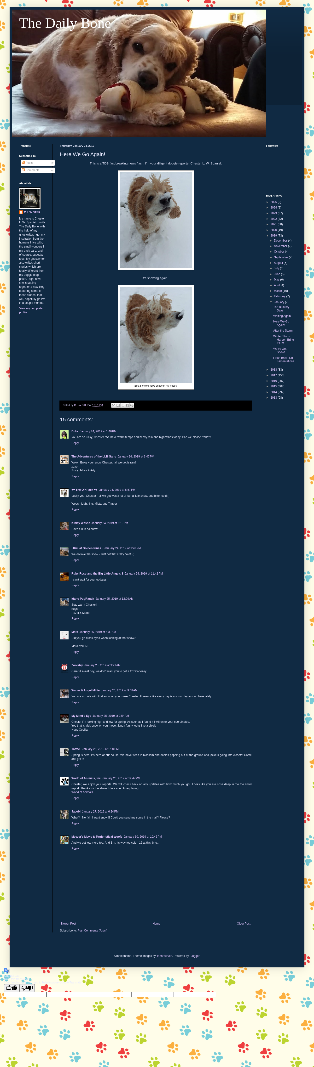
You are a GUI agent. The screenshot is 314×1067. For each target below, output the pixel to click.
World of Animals (82, 792)
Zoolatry (77, 665)
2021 (274, 224)
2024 (274, 207)
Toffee (76, 749)
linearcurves (164, 956)
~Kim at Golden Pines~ (87, 548)
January (279, 302)
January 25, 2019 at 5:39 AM (98, 632)
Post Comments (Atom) (92, 930)
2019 (274, 235)
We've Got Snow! (279, 350)
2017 (274, 375)
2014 (274, 392)
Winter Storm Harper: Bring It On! (283, 340)
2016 (274, 381)
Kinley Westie (80, 523)
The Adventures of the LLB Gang (93, 456)
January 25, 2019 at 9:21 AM (102, 665)
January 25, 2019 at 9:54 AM (111, 715)
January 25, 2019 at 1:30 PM (100, 749)
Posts (27, 162)
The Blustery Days (281, 308)
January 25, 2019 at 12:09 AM (115, 598)
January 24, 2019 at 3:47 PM (136, 456)
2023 (274, 213)
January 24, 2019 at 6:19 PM (110, 523)
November (281, 246)
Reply (75, 443)
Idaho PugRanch (82, 598)
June (277, 274)
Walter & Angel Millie (85, 690)
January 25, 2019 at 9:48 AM (119, 690)
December (281, 240)
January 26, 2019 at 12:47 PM (121, 778)
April (277, 285)
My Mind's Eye (81, 715)
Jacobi (76, 811)
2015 (274, 386)
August (279, 263)
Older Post (243, 923)
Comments (30, 170)
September (281, 257)
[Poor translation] (27, 988)
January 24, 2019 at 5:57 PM (117, 489)
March (278, 291)
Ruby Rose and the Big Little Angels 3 (97, 573)
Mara (74, 632)
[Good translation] (11, 988)
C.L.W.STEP (32, 212)
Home (156, 923)
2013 (274, 397)
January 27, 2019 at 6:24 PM (100, 811)
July (277, 268)
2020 (274, 230)
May (277, 279)
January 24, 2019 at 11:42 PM (144, 573)
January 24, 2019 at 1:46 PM (98, 431)
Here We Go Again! (281, 323)
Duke (74, 431)
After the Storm (283, 330)
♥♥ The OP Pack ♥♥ (84, 489)
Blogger (194, 956)
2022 (274, 218)
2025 (274, 202)
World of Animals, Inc (86, 778)
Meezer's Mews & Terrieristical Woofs (96, 836)
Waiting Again (282, 316)
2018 (274, 369)
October (279, 251)
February (280, 296)
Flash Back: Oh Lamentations (283, 359)
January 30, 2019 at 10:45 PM (143, 836)
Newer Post (68, 923)
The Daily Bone (65, 23)
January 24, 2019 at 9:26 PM (122, 548)
